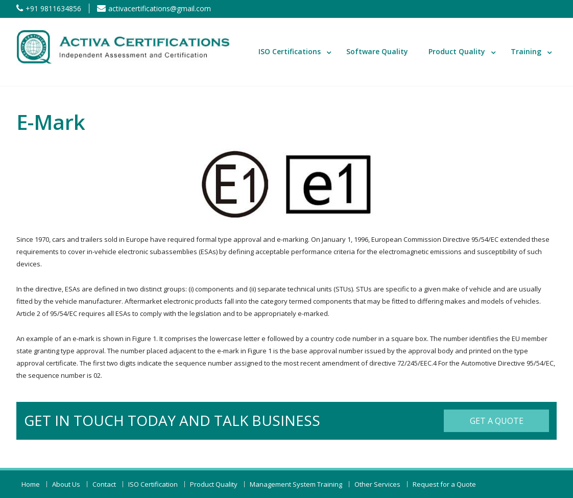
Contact (104, 484)
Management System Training (296, 484)
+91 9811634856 (53, 8)
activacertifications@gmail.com (159, 8)
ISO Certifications (289, 51)
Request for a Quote (444, 484)
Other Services (377, 484)
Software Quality (377, 51)
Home (30, 484)
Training (526, 51)
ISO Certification (153, 484)
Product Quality (456, 51)
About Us (66, 484)
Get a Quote (496, 420)
